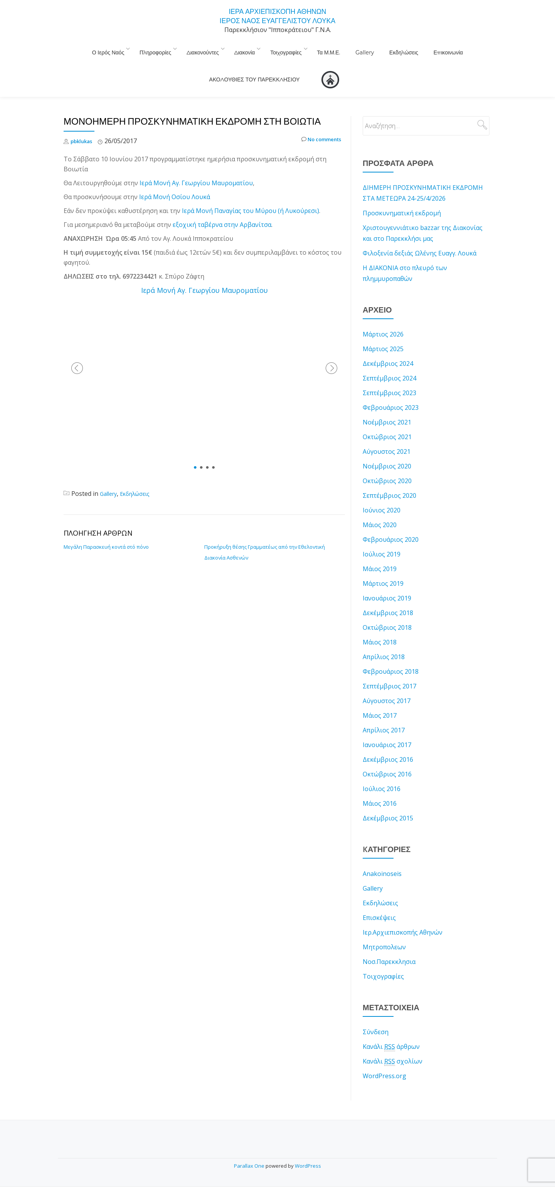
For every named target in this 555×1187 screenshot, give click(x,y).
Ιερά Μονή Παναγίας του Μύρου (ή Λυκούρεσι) (250, 193)
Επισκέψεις (379, 900)
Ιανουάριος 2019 (387, 581)
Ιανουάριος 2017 (387, 728)
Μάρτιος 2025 (383, 332)
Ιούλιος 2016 (381, 772)
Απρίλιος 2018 (384, 640)
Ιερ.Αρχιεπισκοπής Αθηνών (402, 915)
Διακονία (205, 48)
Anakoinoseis (382, 856)
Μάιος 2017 (380, 698)
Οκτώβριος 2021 (387, 420)
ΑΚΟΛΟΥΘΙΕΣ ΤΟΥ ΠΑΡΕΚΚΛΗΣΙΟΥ (445, 48)
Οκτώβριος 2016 (387, 757)
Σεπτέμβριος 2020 (389, 478)
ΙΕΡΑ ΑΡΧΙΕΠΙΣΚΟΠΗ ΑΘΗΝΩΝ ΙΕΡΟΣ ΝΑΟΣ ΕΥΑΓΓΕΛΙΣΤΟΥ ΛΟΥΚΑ (277, 15)
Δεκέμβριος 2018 (388, 596)
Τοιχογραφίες (242, 48)
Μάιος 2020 (380, 508)
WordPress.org (384, 1059)
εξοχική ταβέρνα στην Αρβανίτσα (222, 207)
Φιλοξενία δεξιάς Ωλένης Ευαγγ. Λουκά (419, 236)
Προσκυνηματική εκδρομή (402, 196)
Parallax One (250, 1165)
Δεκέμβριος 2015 (388, 801)
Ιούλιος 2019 (381, 537)
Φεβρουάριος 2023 (391, 390)
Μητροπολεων (384, 930)
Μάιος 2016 (380, 786)
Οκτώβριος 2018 (387, 610)
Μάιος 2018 (380, 625)
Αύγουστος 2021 (386, 434)
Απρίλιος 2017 (384, 713)
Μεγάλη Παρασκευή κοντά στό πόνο (106, 529)
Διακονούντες (167, 48)
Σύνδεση (375, 1015)
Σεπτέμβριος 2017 (389, 669)
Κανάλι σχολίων (392, 1044)
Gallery (310, 48)
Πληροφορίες (124, 48)
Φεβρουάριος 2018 (391, 654)
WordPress (308, 1165)
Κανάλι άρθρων (391, 1029)
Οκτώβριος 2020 (387, 464)
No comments (316, 124)
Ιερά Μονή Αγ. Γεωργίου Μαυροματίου (196, 166)
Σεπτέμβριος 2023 (389, 376)
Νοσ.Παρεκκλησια (389, 944)
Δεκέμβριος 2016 (388, 742)
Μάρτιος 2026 (383, 317)
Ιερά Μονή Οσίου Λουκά (174, 180)
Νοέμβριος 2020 (387, 449)
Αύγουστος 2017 (386, 684)
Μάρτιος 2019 (383, 566)
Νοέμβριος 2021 (387, 405)
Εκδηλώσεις (341, 48)
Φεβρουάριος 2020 (391, 522)
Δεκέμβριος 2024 (388, 346)
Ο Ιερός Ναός (80, 48)
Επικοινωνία (377, 48)
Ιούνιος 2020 (381, 493)
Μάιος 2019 (380, 552)
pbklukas (84, 124)
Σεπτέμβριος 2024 (389, 361)
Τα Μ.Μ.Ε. (281, 48)
